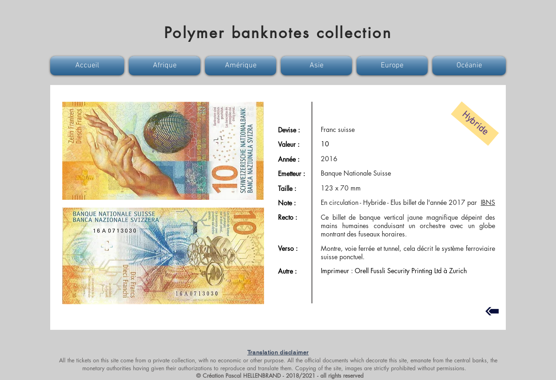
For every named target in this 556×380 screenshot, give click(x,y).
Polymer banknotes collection (278, 32)
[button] (88, 65)
